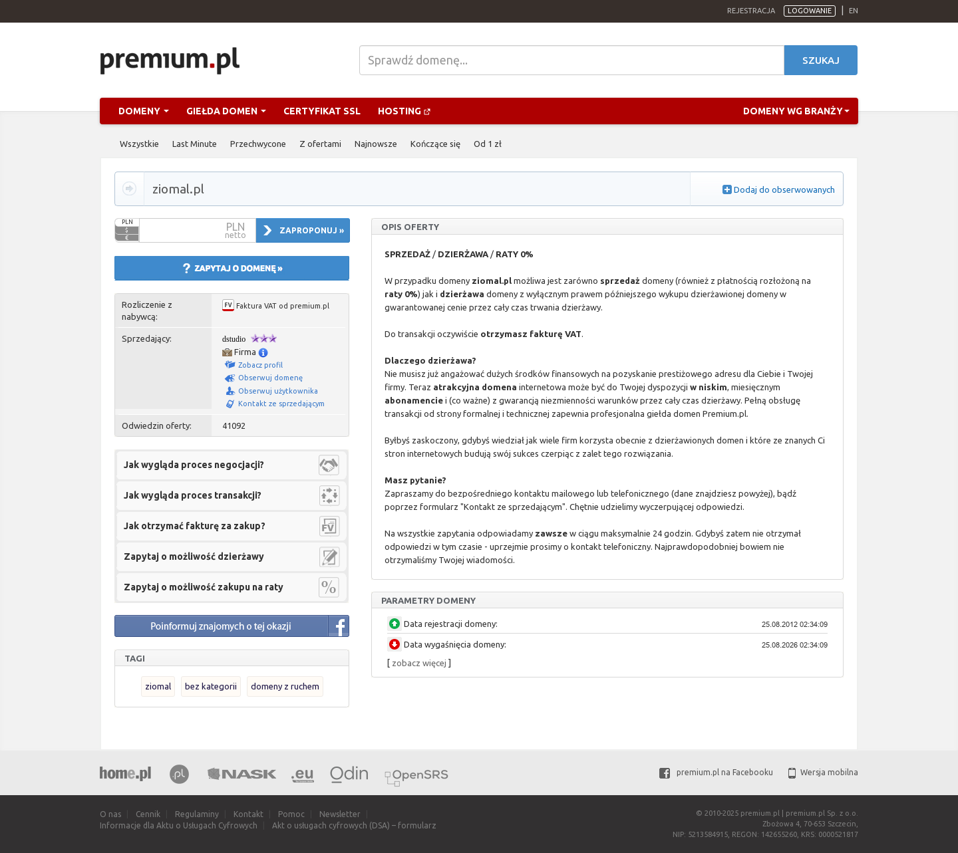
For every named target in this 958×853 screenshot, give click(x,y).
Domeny (143, 111)
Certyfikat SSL (322, 111)
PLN (127, 222)
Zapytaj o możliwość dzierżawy (194, 556)
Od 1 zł (488, 143)
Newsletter (340, 814)
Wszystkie (139, 143)
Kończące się (435, 143)
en (853, 11)
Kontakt (248, 814)
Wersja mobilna (823, 772)
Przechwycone (258, 143)
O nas (110, 814)
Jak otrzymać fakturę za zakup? (194, 526)
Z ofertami (320, 143)
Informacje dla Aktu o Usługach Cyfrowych (178, 825)
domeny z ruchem (285, 686)
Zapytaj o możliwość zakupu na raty (203, 587)
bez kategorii (211, 686)
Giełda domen (226, 111)
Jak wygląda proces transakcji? (192, 495)
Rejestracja (751, 11)
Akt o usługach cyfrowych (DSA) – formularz (354, 825)
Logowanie (810, 11)
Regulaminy (197, 814)
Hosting (404, 111)
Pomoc (291, 814)
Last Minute (194, 143)
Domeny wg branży (796, 111)
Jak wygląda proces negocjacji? (194, 464)
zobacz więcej (419, 663)
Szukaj (821, 60)
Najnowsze (376, 143)
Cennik (148, 814)
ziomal (158, 686)
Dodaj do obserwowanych (784, 189)
